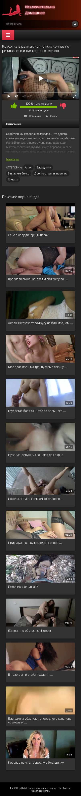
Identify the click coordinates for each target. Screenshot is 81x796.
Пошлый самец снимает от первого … (35, 498)
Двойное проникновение (51, 173)
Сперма (13, 179)
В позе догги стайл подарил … (30, 674)
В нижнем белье (18, 173)
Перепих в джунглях (23, 586)
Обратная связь (40, 790)
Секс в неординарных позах (28, 235)
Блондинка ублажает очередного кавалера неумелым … (40, 720)
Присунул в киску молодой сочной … (35, 542)
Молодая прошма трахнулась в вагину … (37, 367)
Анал (28, 167)
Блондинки (44, 167)
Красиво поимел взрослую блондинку (36, 762)
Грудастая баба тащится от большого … (37, 410)
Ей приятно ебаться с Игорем (29, 630)
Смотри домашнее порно (32, 10)
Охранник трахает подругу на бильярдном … (40, 323)
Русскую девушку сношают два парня (35, 454)
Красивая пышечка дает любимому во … (37, 279)
